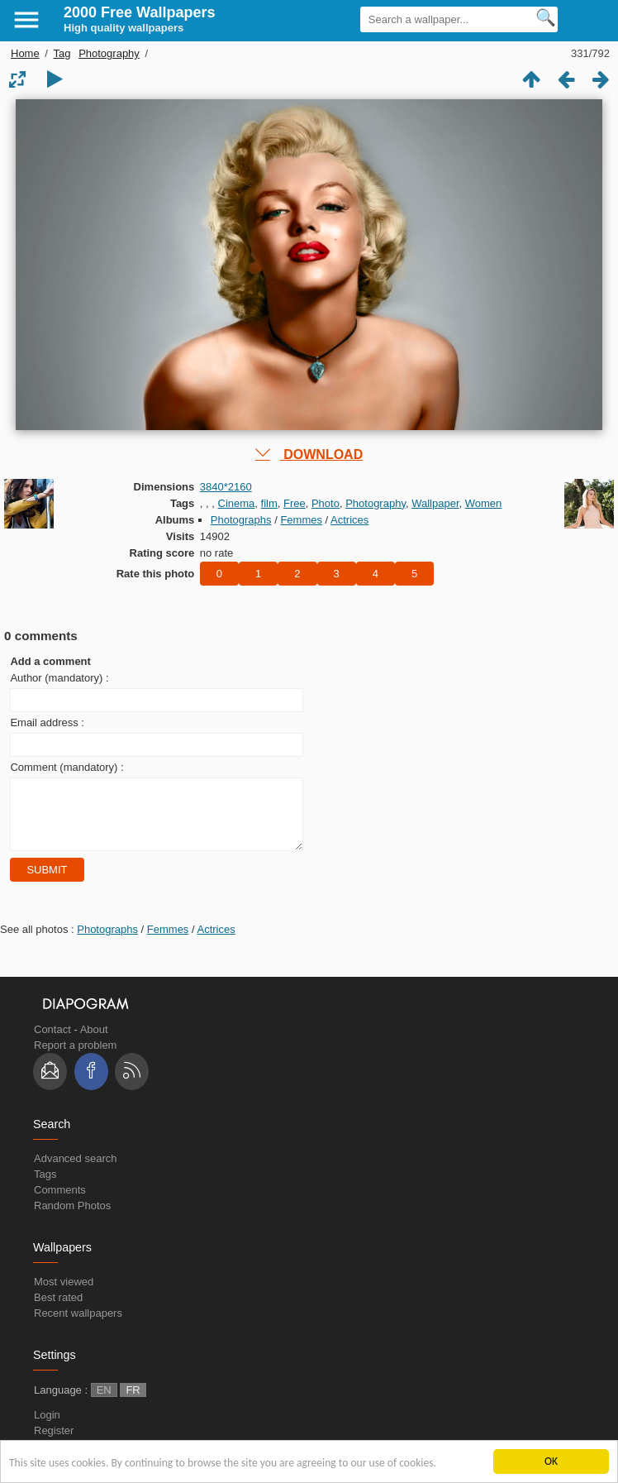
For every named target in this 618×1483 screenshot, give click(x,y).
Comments (60, 1202)
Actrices (349, 520)
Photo (325, 503)
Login (47, 1427)
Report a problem (75, 1057)
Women (483, 503)
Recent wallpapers (78, 1325)
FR (133, 1402)
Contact (52, 1042)
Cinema (236, 503)
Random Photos (72, 1218)
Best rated (58, 1310)
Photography (109, 53)
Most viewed (63, 1294)
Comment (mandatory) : (66, 767)
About (94, 1042)
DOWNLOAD (309, 454)
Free (294, 503)
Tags (45, 1186)
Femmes (301, 520)
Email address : (47, 722)
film (269, 503)
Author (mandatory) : (59, 678)
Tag (62, 53)
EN (104, 1402)
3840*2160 (226, 487)
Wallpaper (435, 503)
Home (25, 53)
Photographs (241, 520)
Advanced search (75, 1171)
